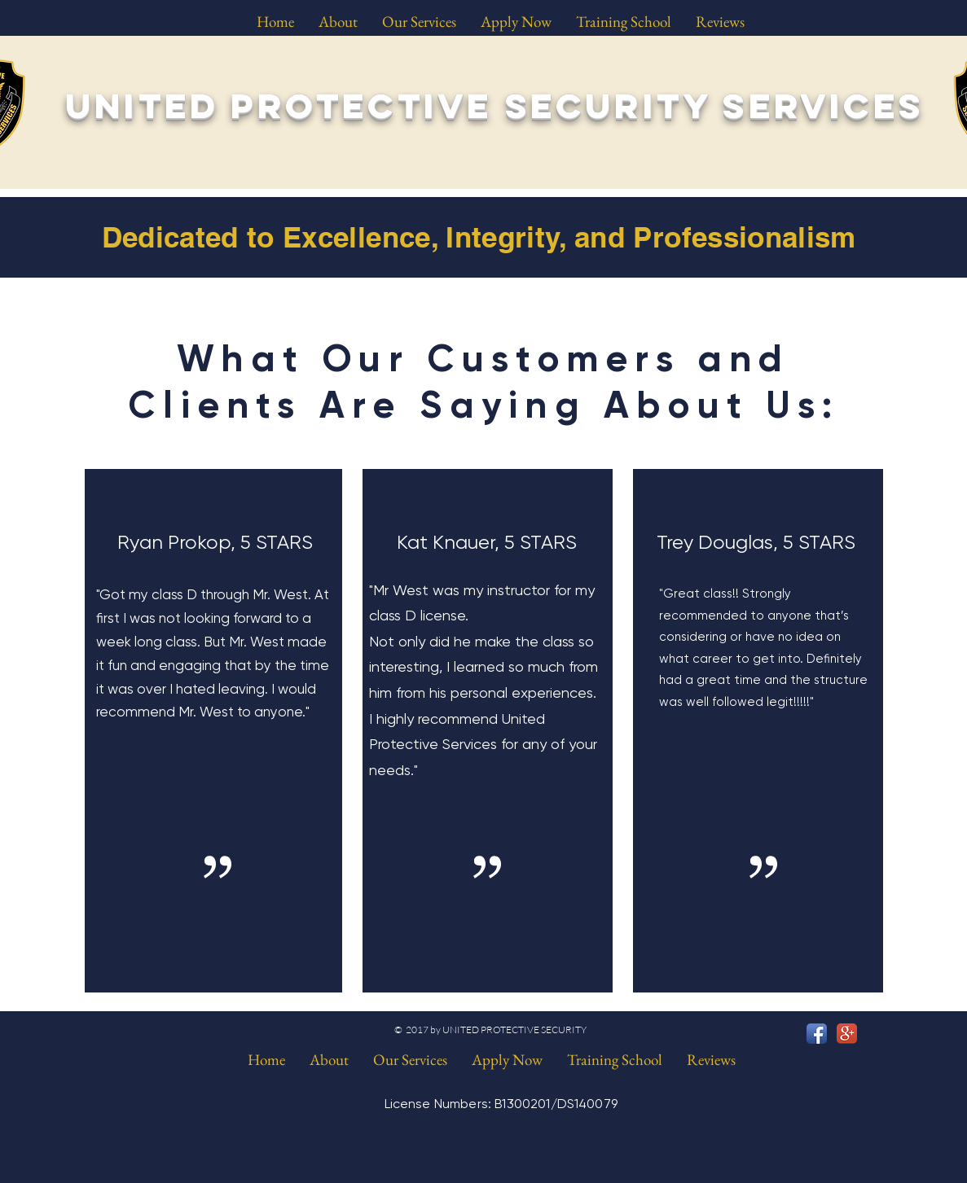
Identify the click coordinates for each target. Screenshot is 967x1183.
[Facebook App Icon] (817, 1033)
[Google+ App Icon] (847, 1033)
